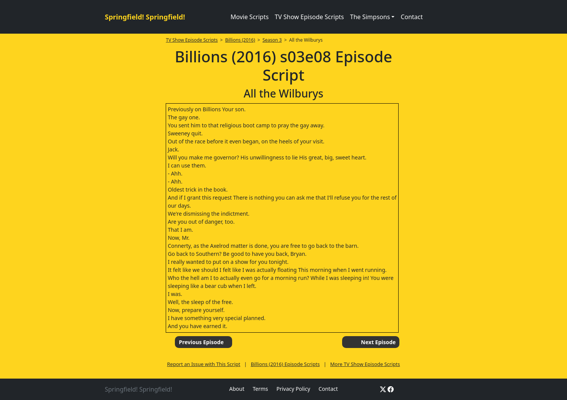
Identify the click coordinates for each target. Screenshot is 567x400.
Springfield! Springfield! (145, 16)
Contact (412, 17)
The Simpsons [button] (370, 17)
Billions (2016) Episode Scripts (285, 364)
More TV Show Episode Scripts (365, 364)
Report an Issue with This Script (203, 364)
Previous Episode (201, 342)
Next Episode (378, 342)
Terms (260, 388)
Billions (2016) (240, 40)
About (236, 388)
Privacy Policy (293, 388)
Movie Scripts (250, 17)
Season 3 (272, 40)
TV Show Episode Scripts (309, 17)
